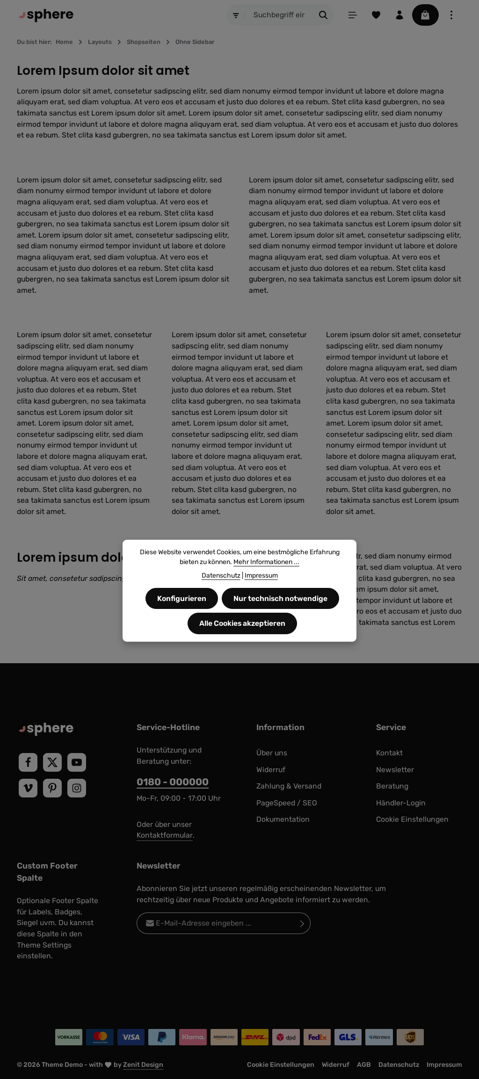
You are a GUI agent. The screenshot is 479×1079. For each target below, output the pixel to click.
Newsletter (395, 769)
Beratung (392, 786)
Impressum (444, 1065)
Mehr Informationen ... (266, 562)
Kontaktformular (165, 835)
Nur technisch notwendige (280, 598)
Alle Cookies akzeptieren (242, 623)
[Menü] (352, 15)
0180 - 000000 (173, 782)
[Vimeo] (28, 788)
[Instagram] (76, 788)
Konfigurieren (181, 598)
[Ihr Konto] (399, 15)
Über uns (271, 752)
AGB (364, 1065)
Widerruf (270, 769)
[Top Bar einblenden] (451, 15)
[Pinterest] (52, 788)
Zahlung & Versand (288, 786)
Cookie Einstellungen (412, 819)
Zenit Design (143, 1065)
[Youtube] (76, 762)
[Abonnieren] (302, 923)
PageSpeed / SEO (286, 802)
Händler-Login (401, 802)
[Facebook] (28, 762)
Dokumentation (283, 819)
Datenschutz (398, 1065)
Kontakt (389, 752)
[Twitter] (52, 762)
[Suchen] (323, 15)
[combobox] (279, 15)
